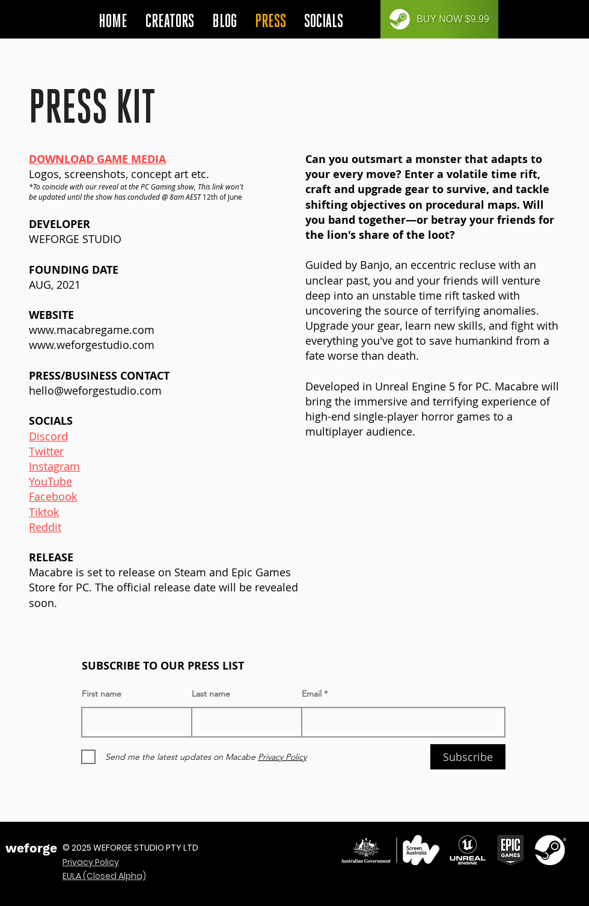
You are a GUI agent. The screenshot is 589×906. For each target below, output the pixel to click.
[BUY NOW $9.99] (439, 19)
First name (101, 693)
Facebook (53, 496)
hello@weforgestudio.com (95, 390)
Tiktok (44, 512)
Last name (211, 693)
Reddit (45, 527)
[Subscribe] (467, 756)
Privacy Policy (91, 862)
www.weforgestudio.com (91, 344)
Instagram (54, 466)
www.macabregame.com (91, 329)
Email (312, 693)
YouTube (50, 481)
